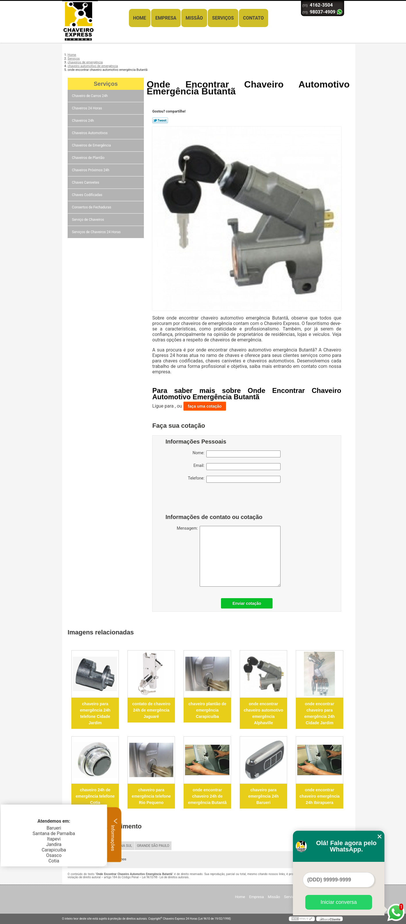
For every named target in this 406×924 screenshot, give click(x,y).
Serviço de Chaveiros (88, 220)
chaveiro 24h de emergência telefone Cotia (95, 796)
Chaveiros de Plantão (88, 158)
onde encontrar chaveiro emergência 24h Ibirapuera (320, 796)
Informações (114, 834)
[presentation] (202, 499)
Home (139, 18)
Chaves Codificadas (87, 195)
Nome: (236, 453)
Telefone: (234, 479)
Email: (237, 466)
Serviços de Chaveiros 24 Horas (96, 232)
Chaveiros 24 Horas (87, 108)
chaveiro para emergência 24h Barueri (263, 796)
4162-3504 (321, 5)
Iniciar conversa (339, 902)
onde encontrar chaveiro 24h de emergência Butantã (207, 796)
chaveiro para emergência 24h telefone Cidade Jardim (95, 713)
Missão (194, 18)
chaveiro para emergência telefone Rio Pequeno (151, 796)
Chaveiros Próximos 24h (91, 170)
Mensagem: (229, 556)
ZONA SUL (124, 846)
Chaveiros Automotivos (90, 133)
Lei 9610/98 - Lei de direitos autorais (165, 877)
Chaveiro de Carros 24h (90, 96)
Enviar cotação (246, 603)
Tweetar (160, 120)
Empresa (165, 18)
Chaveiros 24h (83, 121)
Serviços (223, 18)
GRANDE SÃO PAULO (153, 846)
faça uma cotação (205, 406)
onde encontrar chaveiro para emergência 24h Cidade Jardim (319, 713)
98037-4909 (323, 12)
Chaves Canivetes (86, 182)
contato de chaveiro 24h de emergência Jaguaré (151, 710)
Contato (253, 18)
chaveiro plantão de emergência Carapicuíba (207, 710)
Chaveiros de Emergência (92, 145)
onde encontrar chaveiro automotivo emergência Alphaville (263, 713)
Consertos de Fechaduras (92, 207)
